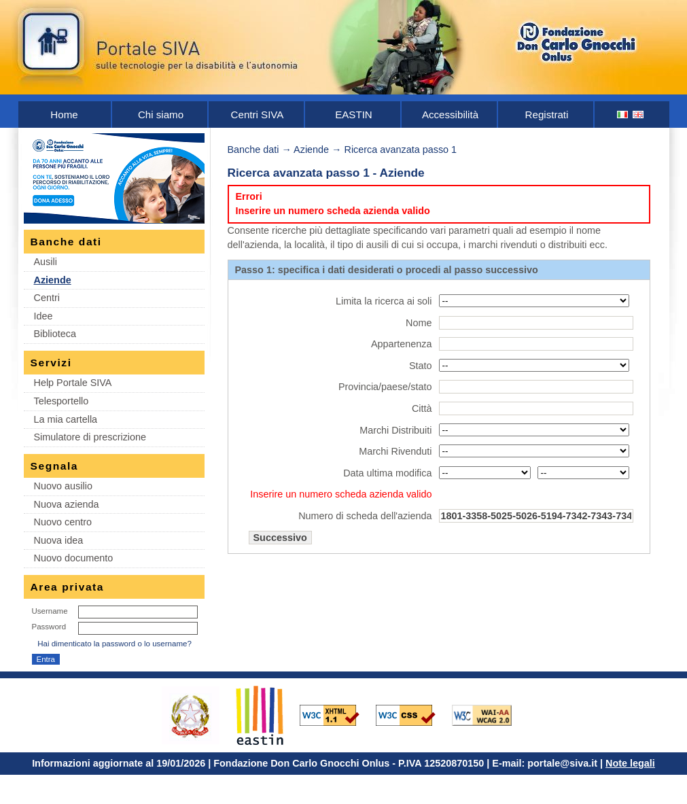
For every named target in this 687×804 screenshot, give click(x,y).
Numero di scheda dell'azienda (364, 515)
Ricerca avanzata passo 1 (401, 149)
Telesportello (61, 401)
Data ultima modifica (387, 473)
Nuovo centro (63, 522)
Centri (47, 297)
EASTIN (353, 114)
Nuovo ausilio (63, 485)
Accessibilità (450, 114)
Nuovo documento (73, 558)
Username (50, 611)
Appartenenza (401, 343)
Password (49, 627)
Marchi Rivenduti (395, 451)
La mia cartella (66, 419)
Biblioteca (55, 333)
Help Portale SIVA (73, 382)
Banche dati (253, 149)
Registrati (547, 114)
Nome (418, 322)
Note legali (630, 763)
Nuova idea (59, 540)
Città (422, 408)
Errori (249, 196)
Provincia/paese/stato (385, 386)
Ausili (45, 261)
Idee (43, 316)
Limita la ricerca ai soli (384, 301)
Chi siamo (160, 114)
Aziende (52, 280)
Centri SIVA (257, 114)
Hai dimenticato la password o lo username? (114, 644)
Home (63, 114)
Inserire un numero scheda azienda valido (333, 210)
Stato (420, 365)
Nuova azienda (66, 504)
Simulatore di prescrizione (90, 437)
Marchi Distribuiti (395, 430)
